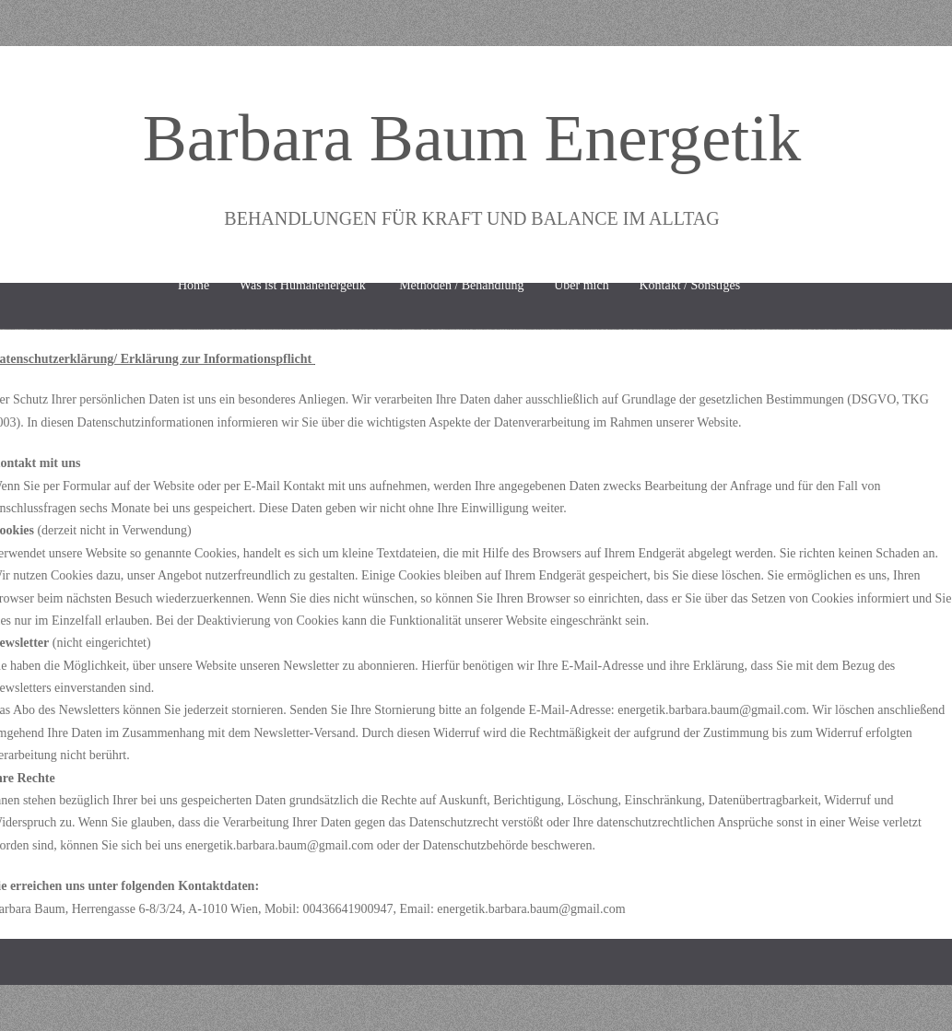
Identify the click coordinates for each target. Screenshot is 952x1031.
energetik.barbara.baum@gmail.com (711, 710)
